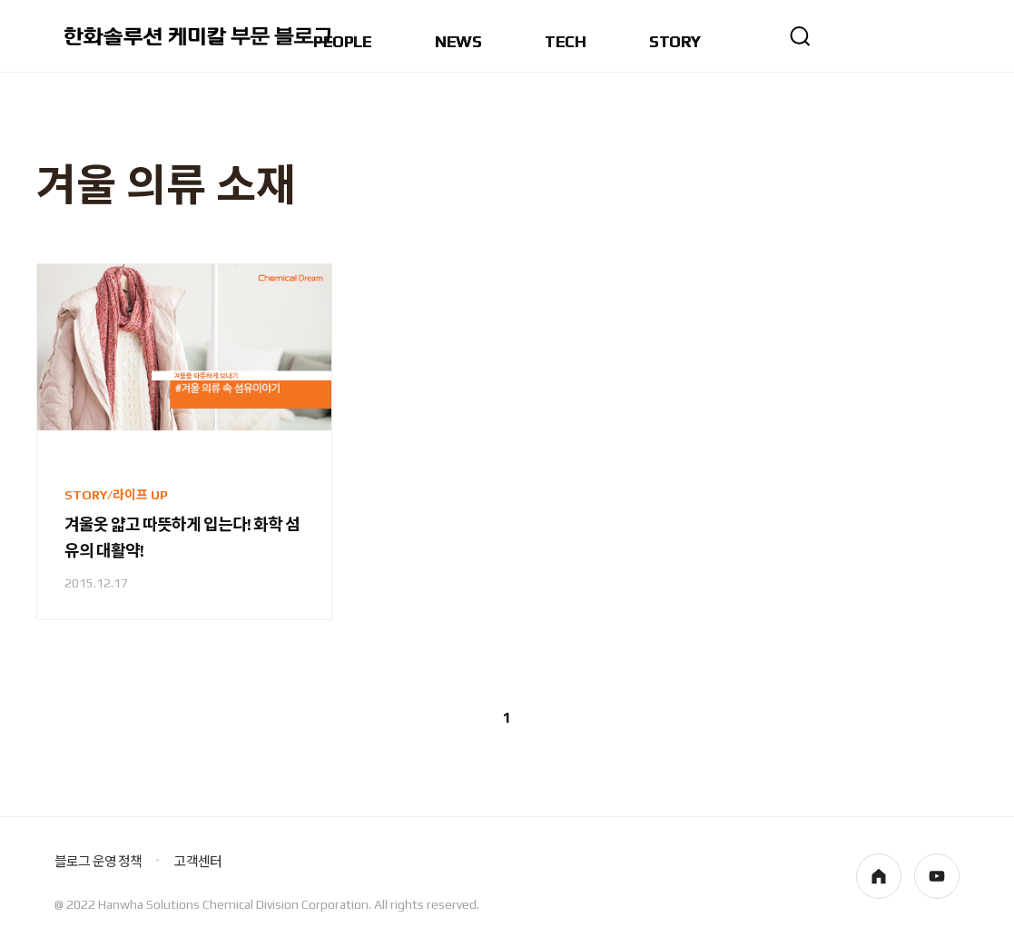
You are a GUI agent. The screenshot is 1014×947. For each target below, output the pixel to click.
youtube (937, 876)
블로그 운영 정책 (98, 861)
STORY (674, 42)
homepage (878, 876)
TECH (565, 42)
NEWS (458, 42)
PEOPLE (342, 42)
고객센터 (197, 861)
